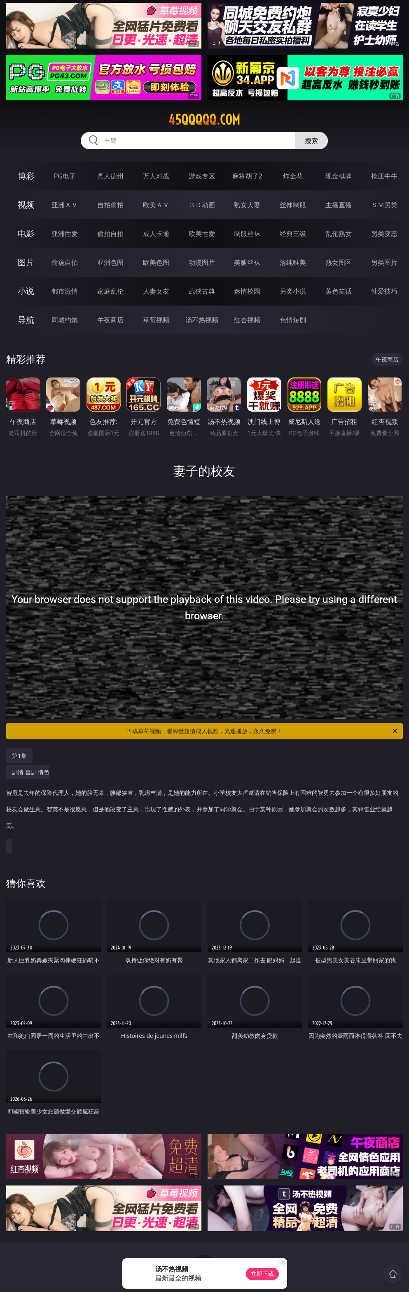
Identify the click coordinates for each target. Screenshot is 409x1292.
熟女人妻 (247, 204)
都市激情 (64, 291)
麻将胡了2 (247, 176)
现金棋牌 (338, 176)
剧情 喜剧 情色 (202, 803)
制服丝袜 (247, 233)
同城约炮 (64, 319)
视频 (26, 204)
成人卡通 (156, 233)
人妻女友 (156, 291)
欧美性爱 (202, 233)
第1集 (19, 755)
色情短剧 (293, 319)
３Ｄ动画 (202, 204)
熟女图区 (338, 262)
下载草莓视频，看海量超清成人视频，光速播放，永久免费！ (262, 731)
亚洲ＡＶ (64, 204)
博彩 (26, 175)
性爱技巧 (384, 291)
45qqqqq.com (204, 119)
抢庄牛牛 (384, 176)
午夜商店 (110, 319)
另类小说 (293, 291)
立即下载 (262, 1274)
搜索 (311, 140)
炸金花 (293, 176)
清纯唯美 (293, 262)
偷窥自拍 (64, 262)
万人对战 (156, 176)
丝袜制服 (293, 204)
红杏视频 (247, 319)
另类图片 (384, 262)
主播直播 (338, 204)
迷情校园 (247, 291)
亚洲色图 (110, 262)
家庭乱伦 (110, 291)
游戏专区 (202, 176)
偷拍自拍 (110, 233)
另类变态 (384, 233)
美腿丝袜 (247, 262)
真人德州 (110, 176)
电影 (26, 233)
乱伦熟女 (338, 233)
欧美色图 (156, 262)
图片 (26, 262)
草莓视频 (156, 319)
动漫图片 (202, 262)
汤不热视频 (201, 319)
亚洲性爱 (64, 233)
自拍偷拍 (110, 204)
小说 (26, 290)
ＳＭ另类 (384, 204)
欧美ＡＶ (156, 204)
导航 (26, 319)
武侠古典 (202, 291)
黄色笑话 (338, 291)
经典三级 (293, 233)
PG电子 (65, 176)
